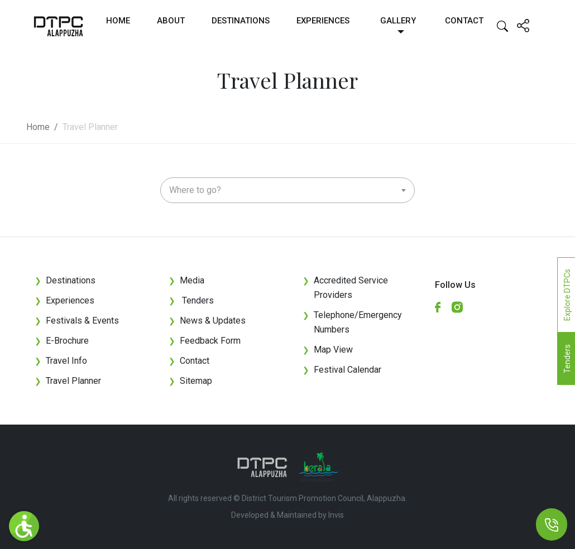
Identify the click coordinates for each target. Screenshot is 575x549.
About (171, 21)
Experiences (322, 21)
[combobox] (287, 190)
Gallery (398, 21)
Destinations (241, 21)
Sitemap (190, 380)
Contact (464, 21)
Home (118, 21)
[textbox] (287, 190)
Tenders (191, 300)
